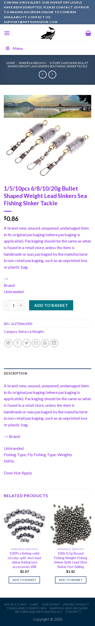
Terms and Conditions (26, 608)
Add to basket (51, 305)
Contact (73, 612)
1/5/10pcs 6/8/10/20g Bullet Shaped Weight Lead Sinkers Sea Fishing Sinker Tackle (48, 64)
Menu (14, 48)
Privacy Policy (76, 604)
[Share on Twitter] (27, 343)
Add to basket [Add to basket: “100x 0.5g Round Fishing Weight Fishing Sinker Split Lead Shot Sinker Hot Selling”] (71, 579)
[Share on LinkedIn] (54, 343)
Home (11, 63)
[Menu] (7, 33)
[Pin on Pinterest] (45, 343)
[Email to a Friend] (36, 343)
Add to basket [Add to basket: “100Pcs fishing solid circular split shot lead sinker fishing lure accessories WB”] (24, 579)
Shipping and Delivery (69, 608)
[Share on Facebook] (17, 343)
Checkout (51, 604)
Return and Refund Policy (38, 612)
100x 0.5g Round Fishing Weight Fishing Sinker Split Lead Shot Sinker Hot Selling (70, 560)
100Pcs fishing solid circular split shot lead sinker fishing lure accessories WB (24, 560)
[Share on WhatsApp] (8, 343)
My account (16, 604)
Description (15, 373)
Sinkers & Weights (32, 63)
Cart (34, 604)
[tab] (47, 373)
